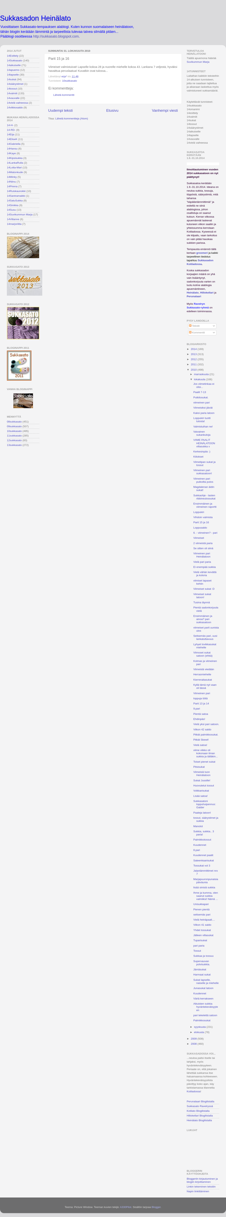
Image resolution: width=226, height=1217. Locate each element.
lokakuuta (200, 379)
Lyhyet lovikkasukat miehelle (204, 646)
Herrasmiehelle (202, 674)
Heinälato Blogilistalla (199, 1120)
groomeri (202, 252)
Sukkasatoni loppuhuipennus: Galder (204, 804)
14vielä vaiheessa (17, 102)
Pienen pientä (201, 909)
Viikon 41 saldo (202, 924)
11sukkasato (14, 435)
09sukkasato (14, 426)
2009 (194, 1038)
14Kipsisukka (15, 158)
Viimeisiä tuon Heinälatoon (201, 773)
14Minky (12, 176)
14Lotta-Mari (14, 167)
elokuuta (199, 1032)
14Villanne (13, 219)
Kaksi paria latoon (203, 413)
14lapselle (13, 74)
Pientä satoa (200, 713)
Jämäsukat (199, 969)
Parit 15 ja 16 (201, 522)
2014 (194, 349)
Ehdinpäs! (199, 719)
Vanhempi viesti (165, 110)
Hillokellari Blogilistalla (200, 1115)
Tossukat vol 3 (201, 865)
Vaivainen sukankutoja (201, 433)
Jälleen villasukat (203, 935)
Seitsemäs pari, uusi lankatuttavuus (205, 637)
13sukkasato (14, 445)
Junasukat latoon (203, 988)
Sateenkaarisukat (203, 860)
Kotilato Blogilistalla (198, 1110)
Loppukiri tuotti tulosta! (202, 420)
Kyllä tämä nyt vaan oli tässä (205, 686)
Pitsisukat (199, 766)
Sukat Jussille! (201, 780)
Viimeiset (198, 537)
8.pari (196, 850)
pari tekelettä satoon (205, 1015)
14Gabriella (13, 143)
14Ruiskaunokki (16, 191)
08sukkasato (14, 421)
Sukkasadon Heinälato (35, 18)
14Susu (11, 209)
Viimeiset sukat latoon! (202, 596)
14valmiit (12, 93)
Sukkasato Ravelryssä (200, 1106)
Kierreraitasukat (202, 679)
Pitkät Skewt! (201, 739)
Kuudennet (199, 844)
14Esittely (12, 55)
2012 (194, 359)
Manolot (198, 826)
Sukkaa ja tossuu (203, 955)
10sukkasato (69, 80)
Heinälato (193, 292)
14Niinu (11, 181)
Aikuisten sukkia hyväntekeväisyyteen (205, 1006)
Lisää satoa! (200, 795)
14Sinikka (12, 205)
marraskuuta (201, 374)
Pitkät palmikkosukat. (205, 734)
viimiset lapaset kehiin (202, 582)
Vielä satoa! (200, 745)
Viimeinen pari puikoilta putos (203, 480)
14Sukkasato (14, 60)
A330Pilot (125, 1207)
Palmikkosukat (201, 1020)
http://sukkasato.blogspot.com (56, 36)
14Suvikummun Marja (20, 214)
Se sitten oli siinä (203, 548)
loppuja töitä (200, 698)
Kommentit (197, 332)
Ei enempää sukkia (204, 567)
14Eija (10, 134)
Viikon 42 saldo (202, 729)
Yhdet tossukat (202, 930)
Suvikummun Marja (198, 61)
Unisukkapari (201, 904)
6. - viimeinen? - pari (205, 532)
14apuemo (13, 69)
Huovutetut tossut (203, 785)
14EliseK (12, 139)
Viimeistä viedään (203, 669)
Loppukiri (198, 512)
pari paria (198, 945)
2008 (194, 1043)
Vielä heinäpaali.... (204, 919)
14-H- (10, 125)
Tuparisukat (200, 940)
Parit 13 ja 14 (201, 703)
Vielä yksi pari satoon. (206, 724)
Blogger (156, 1207)
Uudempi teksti (60, 110)
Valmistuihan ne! (203, 426)
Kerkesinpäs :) (201, 451)
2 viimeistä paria (203, 543)
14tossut (12, 88)
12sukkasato (14, 440)
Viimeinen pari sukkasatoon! (202, 472)
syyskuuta (200, 1026)
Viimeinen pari (201, 693)
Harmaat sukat (202, 974)
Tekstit (194, 325)
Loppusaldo (200, 527)
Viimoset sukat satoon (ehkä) (203, 654)
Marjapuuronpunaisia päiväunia (205, 881)
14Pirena (12, 186)
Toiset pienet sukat (204, 761)
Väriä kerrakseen (203, 998)
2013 (194, 354)
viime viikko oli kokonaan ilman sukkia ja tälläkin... (205, 753)
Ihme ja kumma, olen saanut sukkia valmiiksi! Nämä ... (205, 896)
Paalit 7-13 (199, 392)
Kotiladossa (193, 1091)
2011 (194, 364)
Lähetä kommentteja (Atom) (71, 118)
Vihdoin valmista (203, 517)
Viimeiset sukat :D (204, 588)
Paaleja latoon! (202, 812)
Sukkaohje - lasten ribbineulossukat (204, 497)
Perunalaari (194, 296)
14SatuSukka (15, 200)
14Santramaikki (16, 195)
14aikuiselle (14, 65)
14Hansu (12, 148)
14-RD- (11, 129)
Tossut (197, 950)
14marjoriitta (14, 223)
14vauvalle (13, 98)
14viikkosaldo (15, 107)
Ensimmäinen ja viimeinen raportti (205, 505)
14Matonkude (15, 172)
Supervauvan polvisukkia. (201, 963)
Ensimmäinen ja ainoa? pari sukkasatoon (202, 619)
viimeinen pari (201, 402)
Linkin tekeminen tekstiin (201, 1186)
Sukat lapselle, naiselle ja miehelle (206, 981)
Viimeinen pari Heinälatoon (201, 555)
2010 (194, 369)
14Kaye (11, 153)
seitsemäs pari (201, 914)
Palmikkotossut (202, 839)
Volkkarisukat (201, 790)
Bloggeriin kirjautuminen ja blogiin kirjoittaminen (202, 1180)
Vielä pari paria (202, 561)
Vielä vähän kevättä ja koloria (205, 574)
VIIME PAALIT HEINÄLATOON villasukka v (204, 443)
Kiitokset (198, 456)
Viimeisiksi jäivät (203, 407)
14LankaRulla (15, 162)
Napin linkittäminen (198, 1191)
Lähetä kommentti (63, 94)
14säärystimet (15, 83)
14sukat (11, 79)
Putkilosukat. (201, 397)
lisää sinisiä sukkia (204, 887)
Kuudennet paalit (203, 855)
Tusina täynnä (201, 602)
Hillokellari (206, 292)
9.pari (196, 708)
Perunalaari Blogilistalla (200, 1101)
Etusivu (112, 110)
